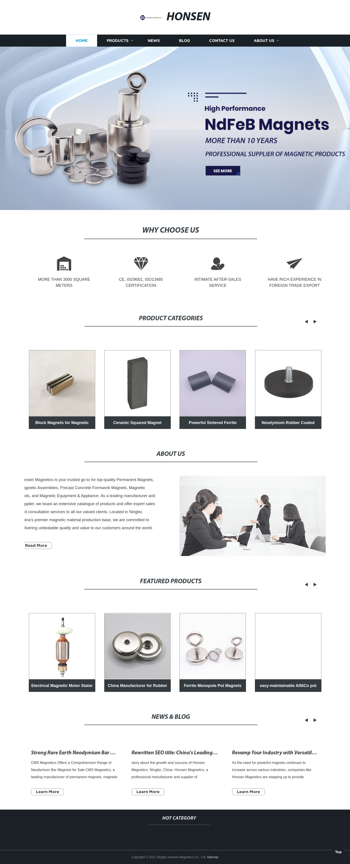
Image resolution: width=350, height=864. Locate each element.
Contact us (222, 41)
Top (338, 851)
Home (82, 41)
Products (118, 41)
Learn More (47, 798)
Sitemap (212, 857)
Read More (33, 545)
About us (264, 41)
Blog (184, 41)
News (154, 41)
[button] (302, 321)
